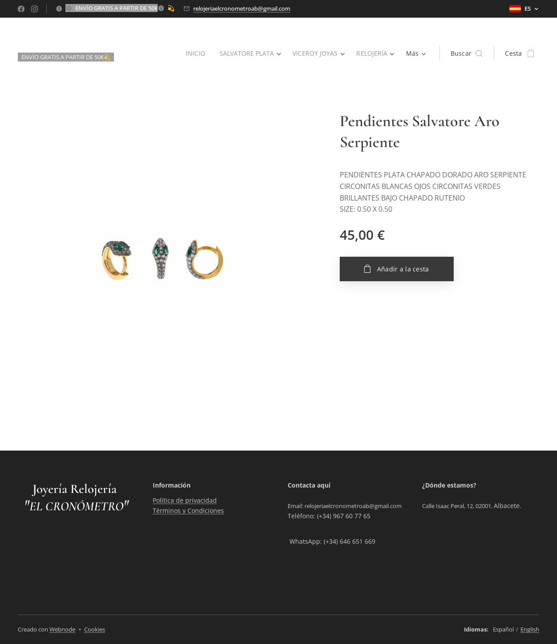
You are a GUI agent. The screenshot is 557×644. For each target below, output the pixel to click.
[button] (466, 53)
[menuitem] (193, 53)
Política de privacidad (185, 500)
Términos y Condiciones (188, 510)
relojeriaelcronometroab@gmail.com (241, 8)
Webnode (62, 629)
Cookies (94, 629)
